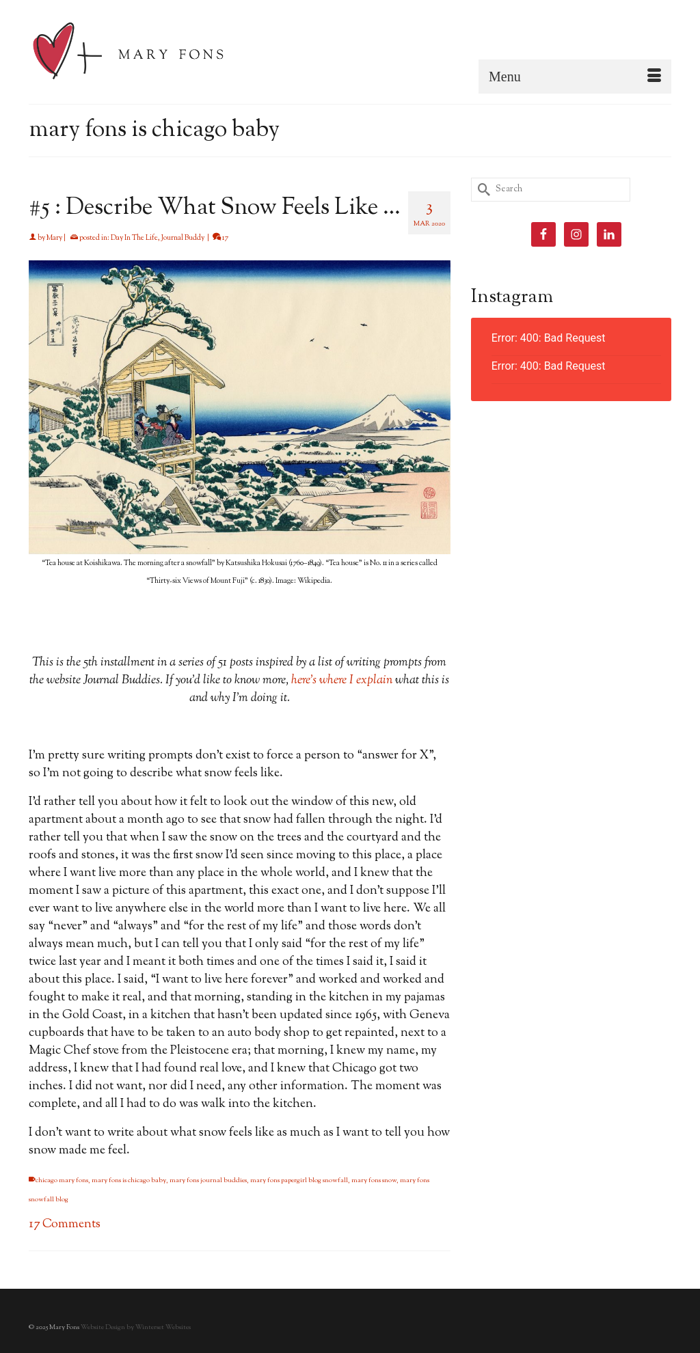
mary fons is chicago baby (129, 1180)
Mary (54, 237)
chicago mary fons (62, 1180)
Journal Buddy (182, 237)
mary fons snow (373, 1180)
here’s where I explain (341, 680)
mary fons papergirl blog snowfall (299, 1180)
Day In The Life (134, 237)
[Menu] (575, 76)
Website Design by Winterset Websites (136, 1327)
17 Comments (64, 1224)
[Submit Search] (481, 190)
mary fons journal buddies (208, 1180)
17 (220, 237)
